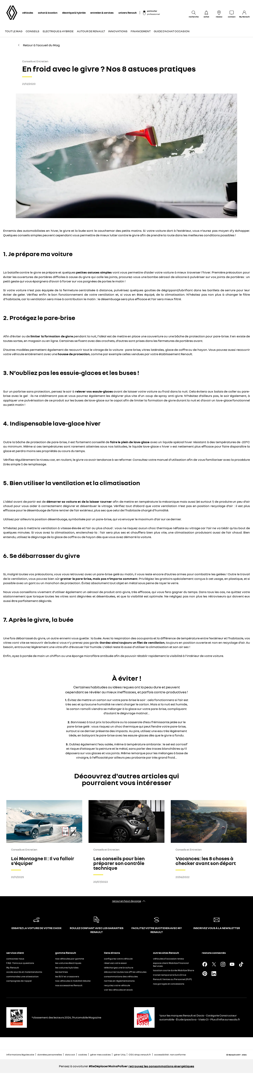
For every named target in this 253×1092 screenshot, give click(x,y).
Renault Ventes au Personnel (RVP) (172, 979)
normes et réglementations (119, 980)
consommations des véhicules (121, 976)
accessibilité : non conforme (170, 1054)
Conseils (32, 31)
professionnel (153, 14)
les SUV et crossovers (67, 976)
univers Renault (127, 12)
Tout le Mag (13, 31)
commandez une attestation (22, 976)
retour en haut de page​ (126, 901)
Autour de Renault (91, 31)
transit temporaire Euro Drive (169, 974)
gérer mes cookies (100, 1054)
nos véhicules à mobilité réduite (73, 980)
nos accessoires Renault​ (68, 985)
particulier (152, 11)
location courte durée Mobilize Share (173, 970)
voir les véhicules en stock (118, 989)
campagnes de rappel (19, 980)
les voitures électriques (68, 962)
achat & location (48, 12)
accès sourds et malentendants (24, 971)
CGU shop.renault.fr (140, 1054)
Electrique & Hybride (58, 31)
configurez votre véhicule (118, 958)
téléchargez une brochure (118, 967)
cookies (82, 1054)
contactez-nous (15, 958)
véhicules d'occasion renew (168, 958)
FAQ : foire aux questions (20, 962)
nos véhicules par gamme (69, 958)
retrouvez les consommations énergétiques (161, 1066)
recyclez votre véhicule (117, 985)
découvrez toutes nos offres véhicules (125, 971)
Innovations (117, 31)
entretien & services (102, 12)
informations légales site (20, 1054)
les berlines (61, 971)
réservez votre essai (115, 962)
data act (70, 1054)
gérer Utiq (120, 1054)
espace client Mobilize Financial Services (171, 964)
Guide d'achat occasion (172, 31)
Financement (141, 31)
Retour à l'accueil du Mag (38, 45)
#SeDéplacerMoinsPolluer (108, 1066)
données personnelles (49, 1054)
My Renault (12, 967)
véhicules (27, 12)
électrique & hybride (74, 12)
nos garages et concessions (168, 983)
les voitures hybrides (66, 967)
